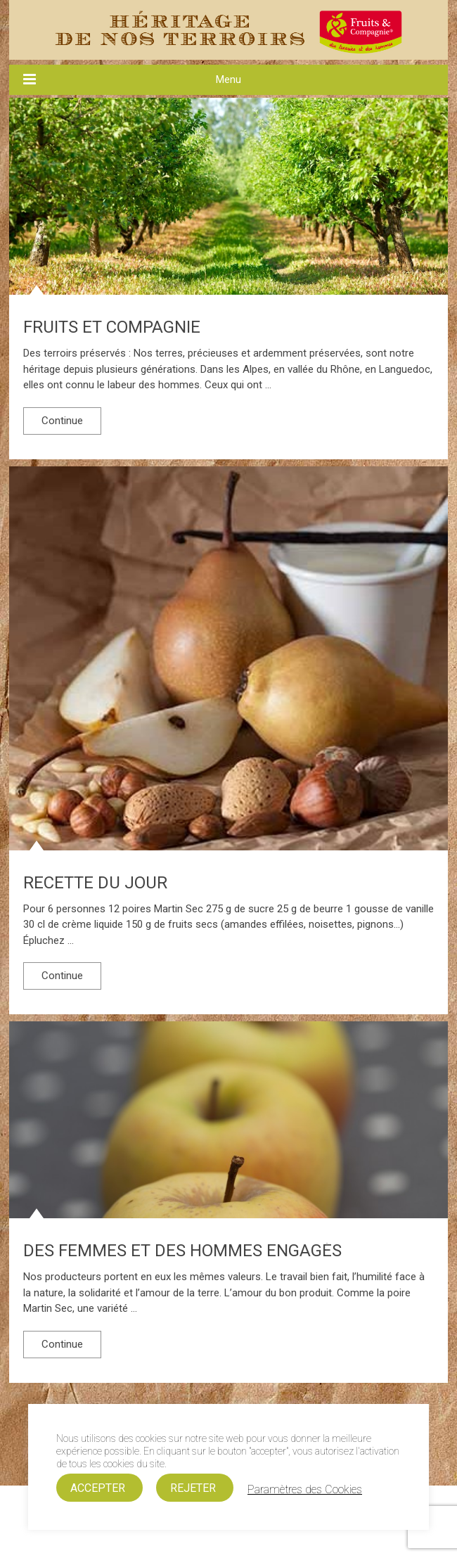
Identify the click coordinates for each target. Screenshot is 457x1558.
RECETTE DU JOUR (95, 883)
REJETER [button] (193, 1488)
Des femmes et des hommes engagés (182, 1250)
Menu (228, 79)
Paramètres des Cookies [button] (304, 1489)
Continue (62, 420)
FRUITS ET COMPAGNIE (111, 327)
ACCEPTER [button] (97, 1488)
